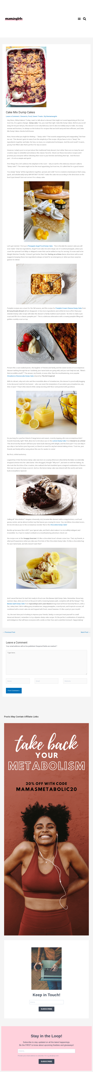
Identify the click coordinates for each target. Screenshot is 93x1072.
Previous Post (9, 632)
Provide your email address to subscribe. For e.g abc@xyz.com (38, 1056)
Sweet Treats (38, 116)
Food (30, 116)
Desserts (24, 116)
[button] (79, 18)
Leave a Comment (12, 116)
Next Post (85, 632)
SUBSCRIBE (46, 1009)
